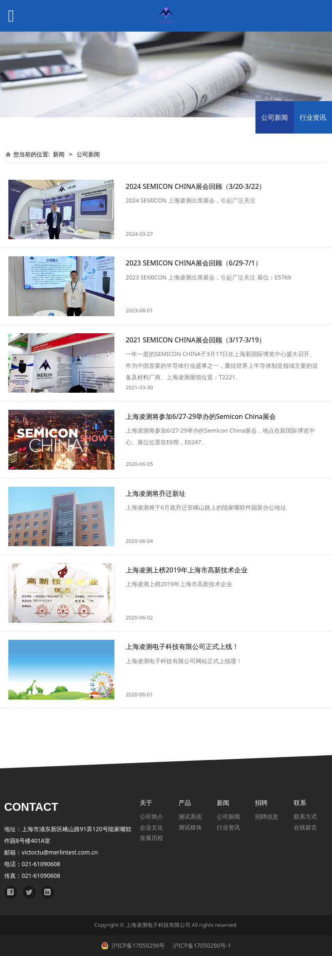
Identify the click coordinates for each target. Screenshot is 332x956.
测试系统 (190, 816)
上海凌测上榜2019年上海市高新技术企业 (187, 570)
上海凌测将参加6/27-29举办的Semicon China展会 (201, 416)
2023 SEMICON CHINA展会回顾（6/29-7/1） (194, 262)
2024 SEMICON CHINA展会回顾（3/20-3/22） (195, 186)
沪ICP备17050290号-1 (201, 945)
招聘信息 (266, 816)
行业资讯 (313, 117)
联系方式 (305, 816)
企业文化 (151, 827)
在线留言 (305, 827)
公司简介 (151, 816)
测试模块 (190, 827)
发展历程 (151, 838)
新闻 (58, 154)
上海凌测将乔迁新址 (156, 493)
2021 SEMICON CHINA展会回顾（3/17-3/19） (195, 339)
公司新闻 (274, 117)
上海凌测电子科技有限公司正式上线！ (182, 646)
